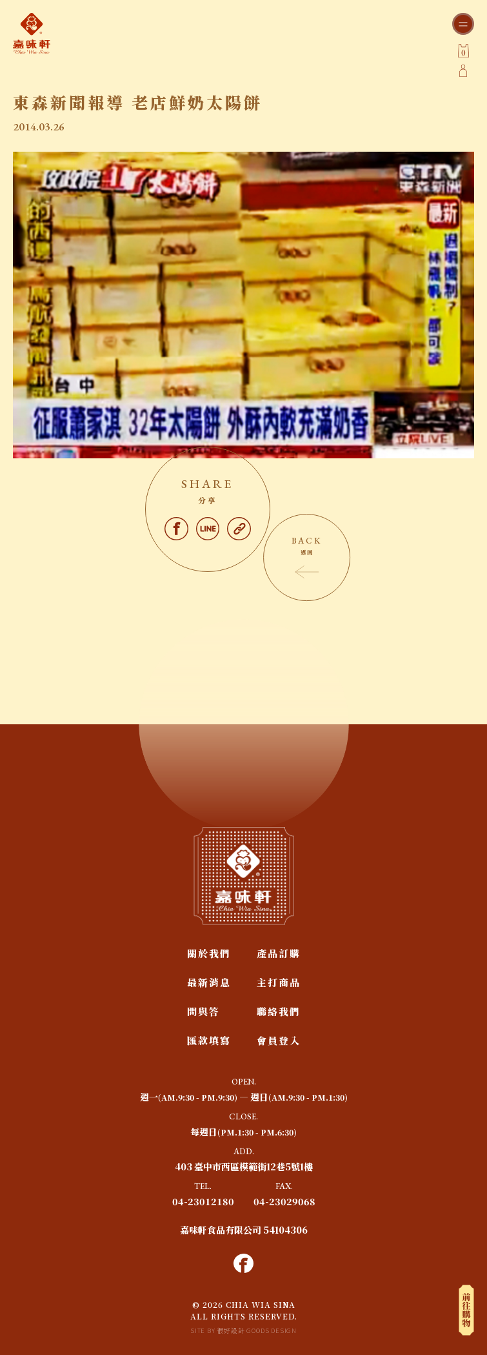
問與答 (203, 1011)
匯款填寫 (209, 1040)
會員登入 (279, 1040)
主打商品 (279, 982)
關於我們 (209, 953)
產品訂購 (279, 953)
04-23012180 (203, 1201)
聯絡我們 (279, 1011)
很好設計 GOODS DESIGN (257, 1330)
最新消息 (209, 982)
